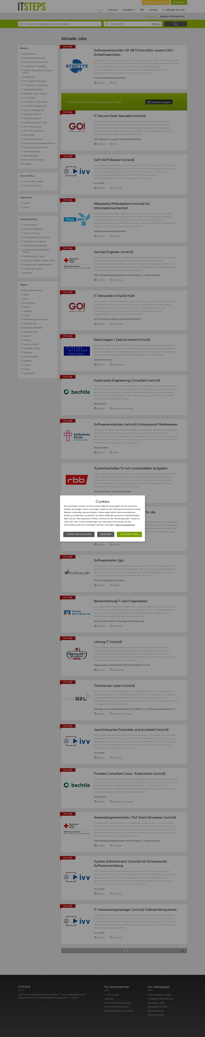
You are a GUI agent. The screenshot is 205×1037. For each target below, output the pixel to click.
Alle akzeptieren (129, 534)
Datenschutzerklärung (125, 525)
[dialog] (102, 518)
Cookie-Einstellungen (79, 534)
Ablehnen (105, 534)
